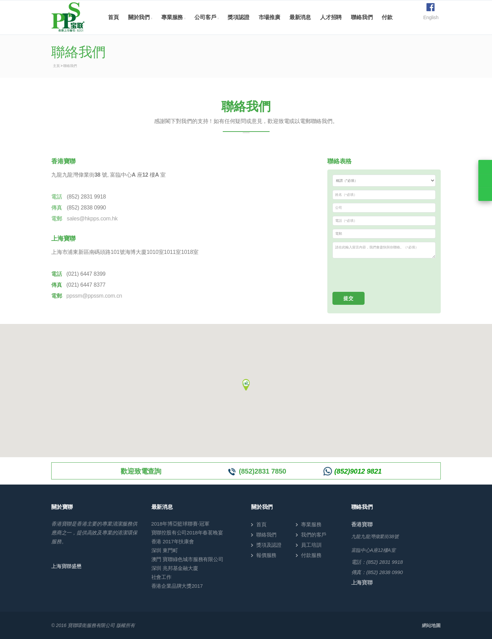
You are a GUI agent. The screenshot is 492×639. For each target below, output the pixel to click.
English (431, 17)
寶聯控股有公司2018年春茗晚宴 (187, 532)
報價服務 (266, 555)
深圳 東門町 (164, 550)
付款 (387, 17)
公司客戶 (205, 17)
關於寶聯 (62, 507)
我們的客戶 (313, 535)
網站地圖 (431, 625)
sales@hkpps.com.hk (92, 218)
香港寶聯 (362, 524)
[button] (246, 384)
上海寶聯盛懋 (66, 566)
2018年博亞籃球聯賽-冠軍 (180, 524)
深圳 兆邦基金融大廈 (174, 568)
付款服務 (311, 555)
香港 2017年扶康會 (172, 541)
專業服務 (172, 17)
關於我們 (139, 17)
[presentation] (384, 275)
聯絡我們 (361, 17)
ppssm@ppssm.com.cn (94, 296)
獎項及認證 (269, 545)
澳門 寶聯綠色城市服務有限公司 (187, 559)
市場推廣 (269, 17)
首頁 (113, 17)
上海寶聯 (362, 582)
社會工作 (161, 577)
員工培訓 (311, 545)
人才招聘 (331, 17)
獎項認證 (238, 17)
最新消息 (300, 17)
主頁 (56, 66)
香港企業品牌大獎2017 (177, 586)
